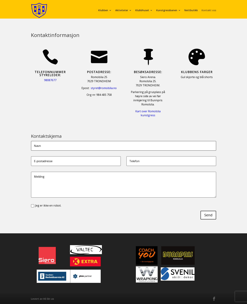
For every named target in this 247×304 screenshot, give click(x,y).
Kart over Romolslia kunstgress (148, 113)
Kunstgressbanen (166, 10)
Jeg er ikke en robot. (46, 205)
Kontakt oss (209, 10)
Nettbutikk (191, 10)
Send (208, 215)
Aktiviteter (121, 10)
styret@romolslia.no (104, 88)
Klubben (103, 10)
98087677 (50, 80)
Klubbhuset (142, 10)
